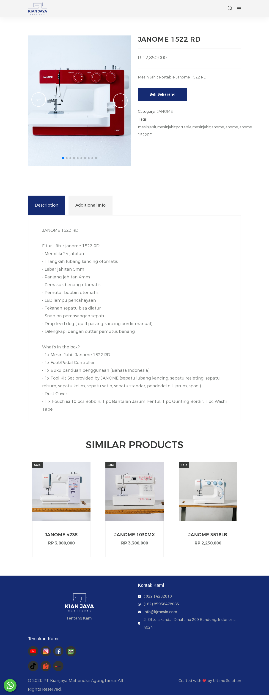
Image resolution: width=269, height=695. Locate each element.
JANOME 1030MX (134, 535)
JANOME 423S (61, 535)
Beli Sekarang (162, 94)
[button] (63, 158)
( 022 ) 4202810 (158, 596)
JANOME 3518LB (207, 535)
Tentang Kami (79, 618)
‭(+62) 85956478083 (161, 604)
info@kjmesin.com (160, 611)
